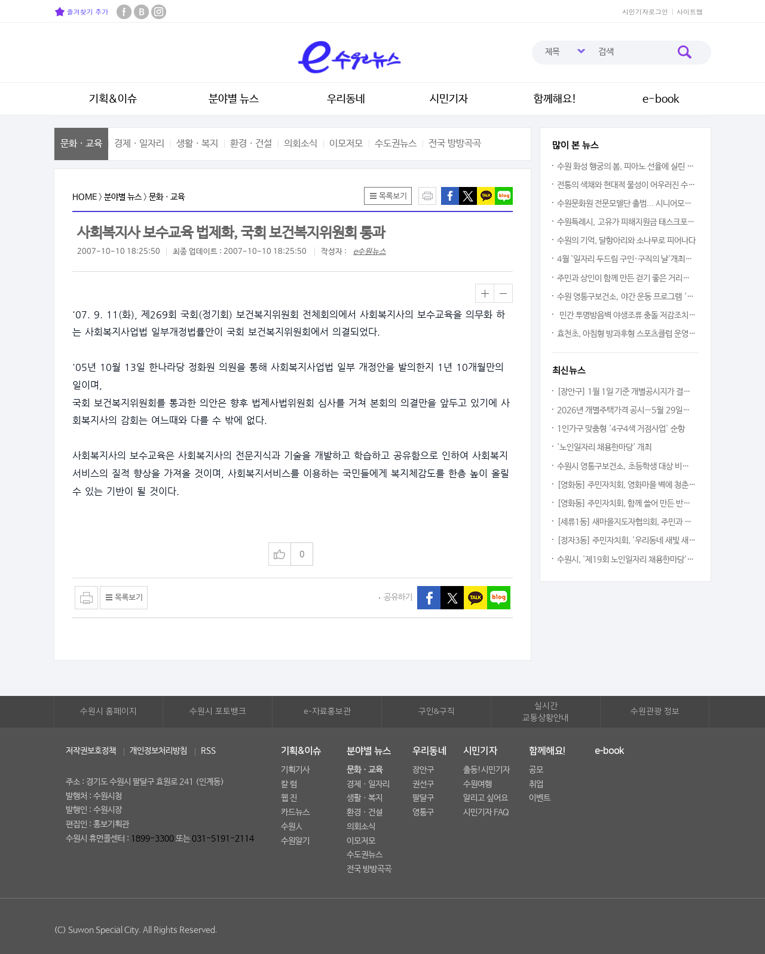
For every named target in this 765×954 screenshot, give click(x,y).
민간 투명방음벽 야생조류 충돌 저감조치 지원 (626, 315)
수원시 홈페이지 (108, 711)
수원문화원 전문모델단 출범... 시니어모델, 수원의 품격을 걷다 (626, 203)
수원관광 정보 (655, 711)
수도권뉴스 (396, 143)
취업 (536, 784)
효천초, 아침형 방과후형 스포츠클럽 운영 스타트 (626, 334)
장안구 (423, 770)
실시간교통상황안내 (545, 712)
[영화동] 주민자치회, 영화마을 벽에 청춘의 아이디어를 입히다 (626, 485)
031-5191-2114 (223, 838)
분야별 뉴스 (234, 99)
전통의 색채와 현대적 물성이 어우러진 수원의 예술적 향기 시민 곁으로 (626, 185)
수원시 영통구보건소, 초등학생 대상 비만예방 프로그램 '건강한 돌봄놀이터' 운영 (626, 466)
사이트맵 (690, 11)
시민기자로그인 (645, 11)
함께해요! (555, 99)
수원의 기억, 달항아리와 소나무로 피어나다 (626, 241)
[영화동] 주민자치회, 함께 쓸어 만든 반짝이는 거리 (626, 503)
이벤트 (539, 798)
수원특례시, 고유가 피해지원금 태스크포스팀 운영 (626, 222)
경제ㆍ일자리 (139, 143)
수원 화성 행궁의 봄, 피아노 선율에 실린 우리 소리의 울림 (626, 166)
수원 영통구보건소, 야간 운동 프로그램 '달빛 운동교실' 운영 (626, 297)
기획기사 (295, 770)
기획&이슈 (113, 99)
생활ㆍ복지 (197, 143)
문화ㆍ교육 (81, 143)
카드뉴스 (295, 812)
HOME (84, 197)
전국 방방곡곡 (455, 143)
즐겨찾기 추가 (81, 11)
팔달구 (423, 798)
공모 (536, 770)
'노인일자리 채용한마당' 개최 (604, 447)
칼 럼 (289, 784)
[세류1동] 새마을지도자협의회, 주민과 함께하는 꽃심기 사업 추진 (626, 522)
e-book (661, 99)
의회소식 (300, 143)
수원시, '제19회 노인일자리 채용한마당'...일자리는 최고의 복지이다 (626, 560)
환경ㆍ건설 (251, 143)
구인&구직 (436, 711)
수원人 (291, 827)
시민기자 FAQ (486, 812)
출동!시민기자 (486, 770)
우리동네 (346, 99)
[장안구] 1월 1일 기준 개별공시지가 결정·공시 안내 (626, 392)
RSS (208, 751)
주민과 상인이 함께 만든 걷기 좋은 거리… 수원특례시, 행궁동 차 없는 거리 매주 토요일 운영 (626, 278)
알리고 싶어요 (485, 798)
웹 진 (289, 798)
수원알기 (295, 841)
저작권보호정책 (91, 751)
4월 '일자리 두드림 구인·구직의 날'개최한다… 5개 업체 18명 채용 (626, 259)
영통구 (423, 812)
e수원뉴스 (369, 251)
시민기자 (449, 99)
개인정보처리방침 (158, 751)
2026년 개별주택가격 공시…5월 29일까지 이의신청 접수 (626, 410)
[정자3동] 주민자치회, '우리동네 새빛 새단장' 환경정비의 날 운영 (626, 540)
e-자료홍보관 (327, 711)
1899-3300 (152, 838)
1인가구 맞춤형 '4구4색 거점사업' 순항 (621, 429)
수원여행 (477, 784)
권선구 (423, 784)
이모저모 (346, 143)
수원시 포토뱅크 (217, 711)
